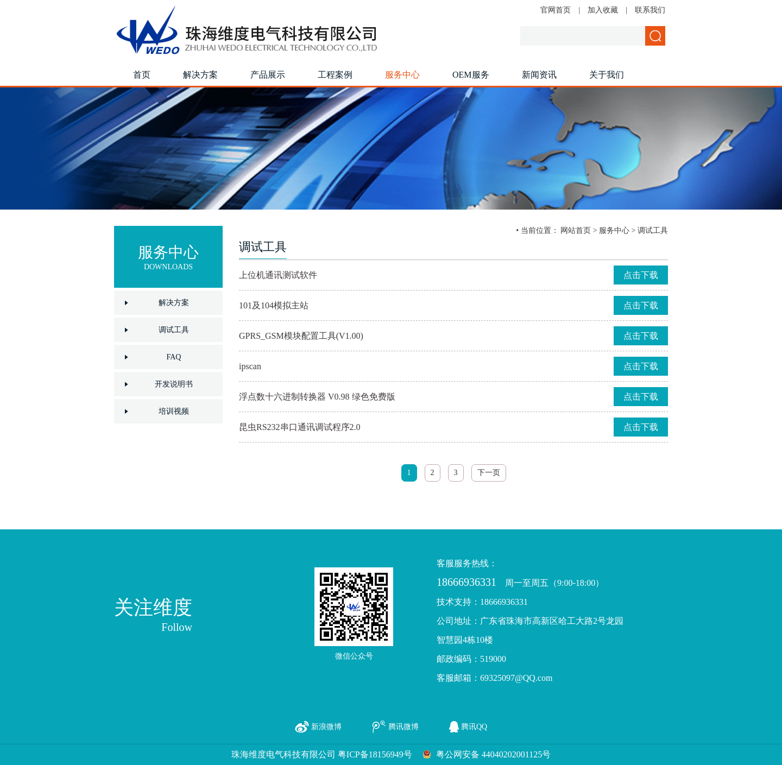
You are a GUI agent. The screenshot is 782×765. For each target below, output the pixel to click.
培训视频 (174, 411)
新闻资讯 (539, 74)
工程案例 (335, 74)
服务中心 (402, 74)
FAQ (174, 357)
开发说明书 (174, 384)
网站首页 (575, 230)
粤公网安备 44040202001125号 (493, 754)
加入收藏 (603, 10)
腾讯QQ (474, 727)
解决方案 (200, 74)
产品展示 (267, 74)
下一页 (488, 473)
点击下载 (640, 275)
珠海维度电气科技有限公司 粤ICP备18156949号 (321, 754)
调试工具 (174, 330)
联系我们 (650, 10)
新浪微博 (326, 727)
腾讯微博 (403, 727)
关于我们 (606, 74)
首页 (141, 74)
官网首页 (555, 10)
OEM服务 (470, 74)
